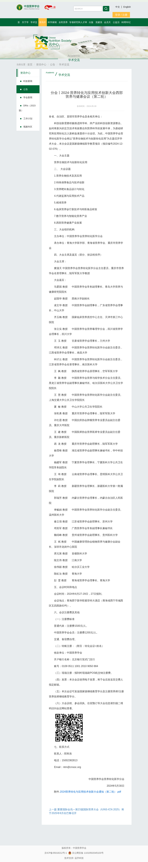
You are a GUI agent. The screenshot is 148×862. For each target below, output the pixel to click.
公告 (25, 89)
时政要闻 (27, 81)
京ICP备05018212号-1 (55, 853)
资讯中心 (25, 73)
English (127, 7)
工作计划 (27, 118)
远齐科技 (79, 858)
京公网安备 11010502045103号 (86, 853)
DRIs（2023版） (27, 108)
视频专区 (27, 126)
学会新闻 (27, 97)
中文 (118, 7)
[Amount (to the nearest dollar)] (87, 8)
